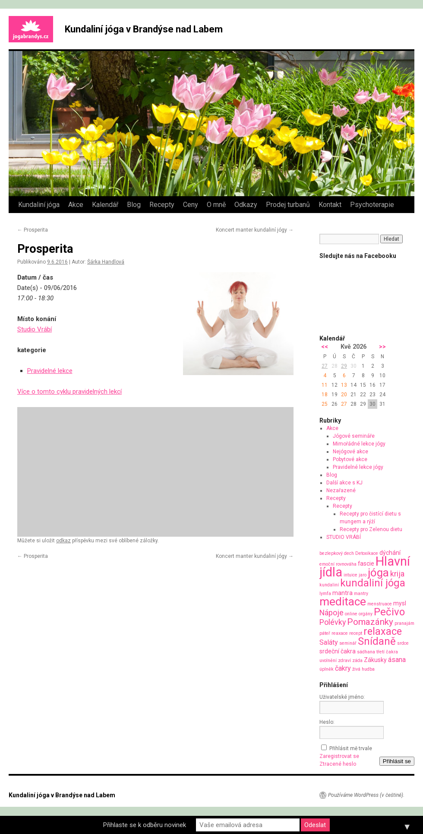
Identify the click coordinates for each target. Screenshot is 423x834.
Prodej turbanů (288, 205)
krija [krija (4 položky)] (397, 573)
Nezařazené (341, 490)
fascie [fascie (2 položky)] (366, 563)
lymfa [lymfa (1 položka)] (325, 593)
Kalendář (105, 205)
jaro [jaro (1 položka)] (362, 575)
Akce (75, 205)
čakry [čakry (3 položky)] (343, 668)
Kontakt (330, 205)
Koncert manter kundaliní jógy (255, 230)
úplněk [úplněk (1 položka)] (326, 669)
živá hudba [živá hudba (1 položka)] (363, 669)
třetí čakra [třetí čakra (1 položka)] (387, 652)
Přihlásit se (397, 761)
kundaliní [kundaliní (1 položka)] (329, 585)
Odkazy (245, 205)
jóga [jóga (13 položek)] (378, 572)
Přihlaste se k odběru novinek (144, 825)
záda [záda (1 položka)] (357, 660)
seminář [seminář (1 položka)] (348, 643)
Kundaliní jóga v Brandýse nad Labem (144, 29)
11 (325, 385)
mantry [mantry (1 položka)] (361, 593)
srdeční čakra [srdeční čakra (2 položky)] (337, 651)
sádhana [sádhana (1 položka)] (366, 652)
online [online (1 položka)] (351, 614)
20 (344, 395)
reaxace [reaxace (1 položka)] (339, 633)
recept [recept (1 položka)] (355, 633)
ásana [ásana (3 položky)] (397, 660)
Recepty (161, 205)
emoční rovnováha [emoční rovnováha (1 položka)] (338, 564)
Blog (134, 205)
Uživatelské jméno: (342, 697)
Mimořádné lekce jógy (359, 444)
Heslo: (327, 722)
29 (344, 366)
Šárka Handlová (105, 262)
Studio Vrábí (34, 329)
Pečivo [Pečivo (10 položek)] (389, 612)
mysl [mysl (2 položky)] (399, 603)
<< (324, 346)
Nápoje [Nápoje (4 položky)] (331, 612)
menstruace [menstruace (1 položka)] (379, 604)
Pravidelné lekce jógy (358, 467)
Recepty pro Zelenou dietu (371, 529)
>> (382, 346)
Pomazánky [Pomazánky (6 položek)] (370, 622)
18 (325, 395)
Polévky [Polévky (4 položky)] (332, 622)
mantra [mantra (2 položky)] (342, 592)
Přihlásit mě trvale (350, 748)
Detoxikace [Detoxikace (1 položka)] (366, 553)
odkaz (63, 541)
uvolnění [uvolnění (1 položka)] (328, 660)
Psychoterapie (372, 205)
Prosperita (32, 230)
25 (325, 404)
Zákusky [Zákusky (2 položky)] (375, 659)
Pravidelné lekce (50, 371)
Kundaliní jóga (39, 205)
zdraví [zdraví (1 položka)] (344, 660)
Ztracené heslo (337, 764)
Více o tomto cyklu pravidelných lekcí (69, 391)
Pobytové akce (350, 459)
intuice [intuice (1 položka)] (350, 575)
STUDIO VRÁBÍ (343, 537)
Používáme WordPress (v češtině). (366, 795)
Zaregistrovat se (339, 756)
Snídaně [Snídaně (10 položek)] (377, 641)
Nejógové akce (350, 452)
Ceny (190, 205)
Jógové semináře (354, 436)
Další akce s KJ (344, 483)
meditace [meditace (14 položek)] (342, 601)
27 (325, 366)
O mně (216, 205)
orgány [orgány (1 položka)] (365, 614)
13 (344, 385)
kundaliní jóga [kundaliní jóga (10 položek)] (372, 583)
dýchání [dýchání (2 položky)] (390, 552)
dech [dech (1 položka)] (349, 553)
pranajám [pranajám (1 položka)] (404, 623)
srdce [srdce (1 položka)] (403, 643)
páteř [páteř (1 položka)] (324, 633)
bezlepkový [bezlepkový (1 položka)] (331, 553)
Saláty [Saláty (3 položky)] (328, 642)
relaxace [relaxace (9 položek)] (382, 631)
